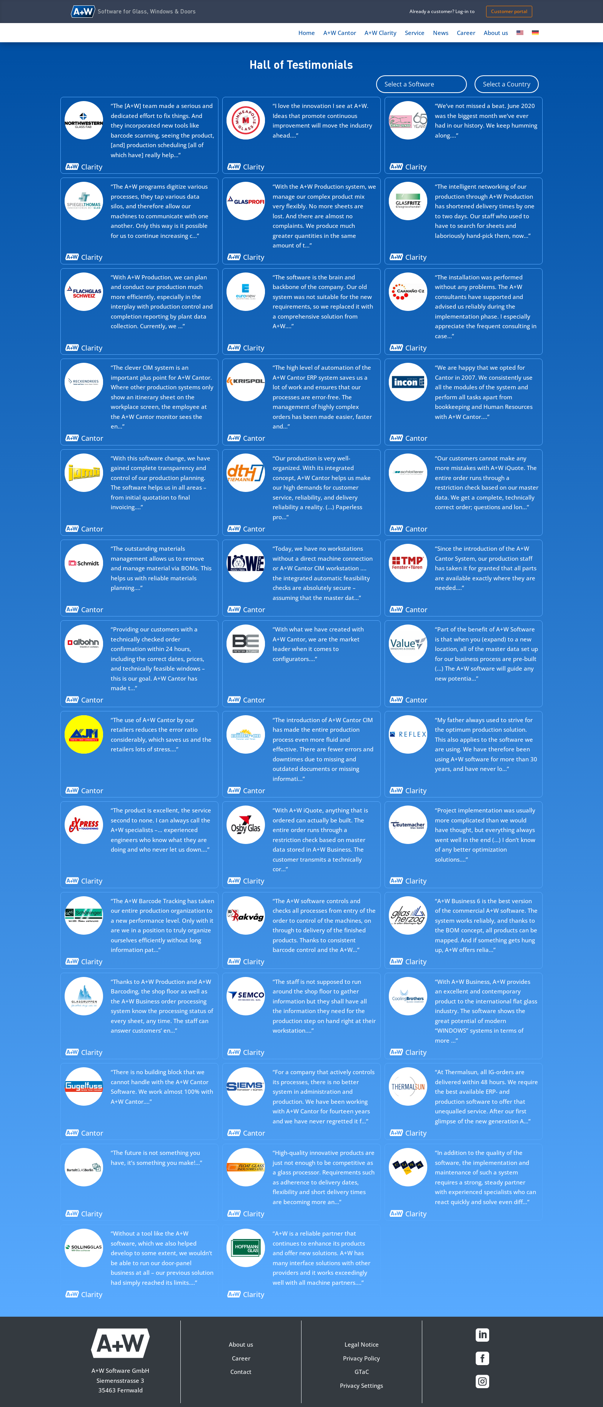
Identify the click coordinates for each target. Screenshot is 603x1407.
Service (415, 33)
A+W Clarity (380, 33)
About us (496, 33)
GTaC (362, 1371)
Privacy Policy (361, 1358)
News (440, 33)
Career (466, 33)
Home (306, 33)
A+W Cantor (339, 33)
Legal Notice (362, 1344)
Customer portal (509, 11)
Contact (241, 1371)
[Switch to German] (535, 34)
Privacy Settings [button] (361, 1385)
